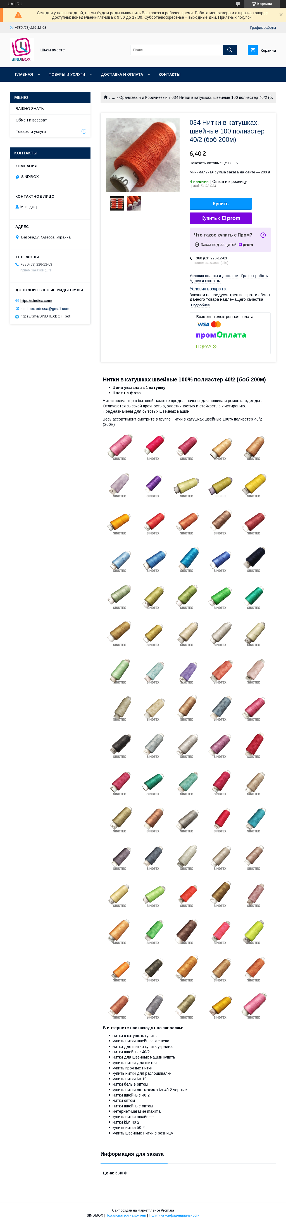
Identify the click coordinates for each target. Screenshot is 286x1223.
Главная (24, 74)
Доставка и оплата (122, 74)
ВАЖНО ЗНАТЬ (30, 108)
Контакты (169, 74)
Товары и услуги (67, 74)
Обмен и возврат (31, 120)
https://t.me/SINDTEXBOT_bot (45, 316)
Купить (221, 203)
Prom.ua (167, 1210)
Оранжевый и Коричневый (143, 97)
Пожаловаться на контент (126, 1215)
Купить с (220, 218)
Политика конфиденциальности (174, 1215)
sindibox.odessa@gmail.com (45, 308)
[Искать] (230, 50)
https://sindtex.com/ (36, 300)
